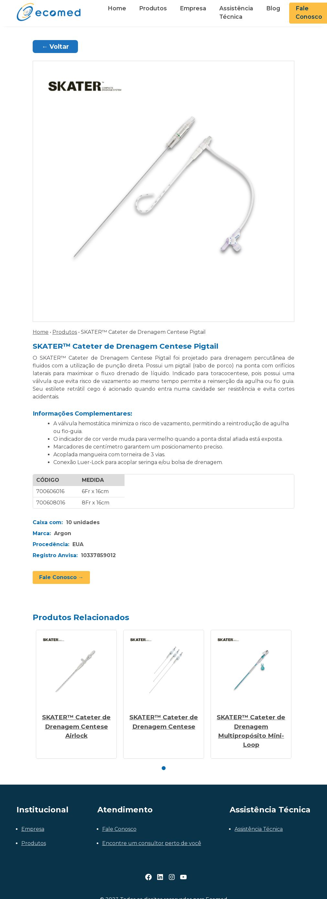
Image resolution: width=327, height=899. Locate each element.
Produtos (153, 8)
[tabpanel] (76, 694)
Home (117, 8)
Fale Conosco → (61, 577)
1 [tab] (163, 768)
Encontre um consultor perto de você (151, 843)
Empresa (193, 8)
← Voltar (55, 46)
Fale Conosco (119, 829)
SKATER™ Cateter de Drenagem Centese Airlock (76, 726)
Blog (273, 8)
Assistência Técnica (236, 12)
